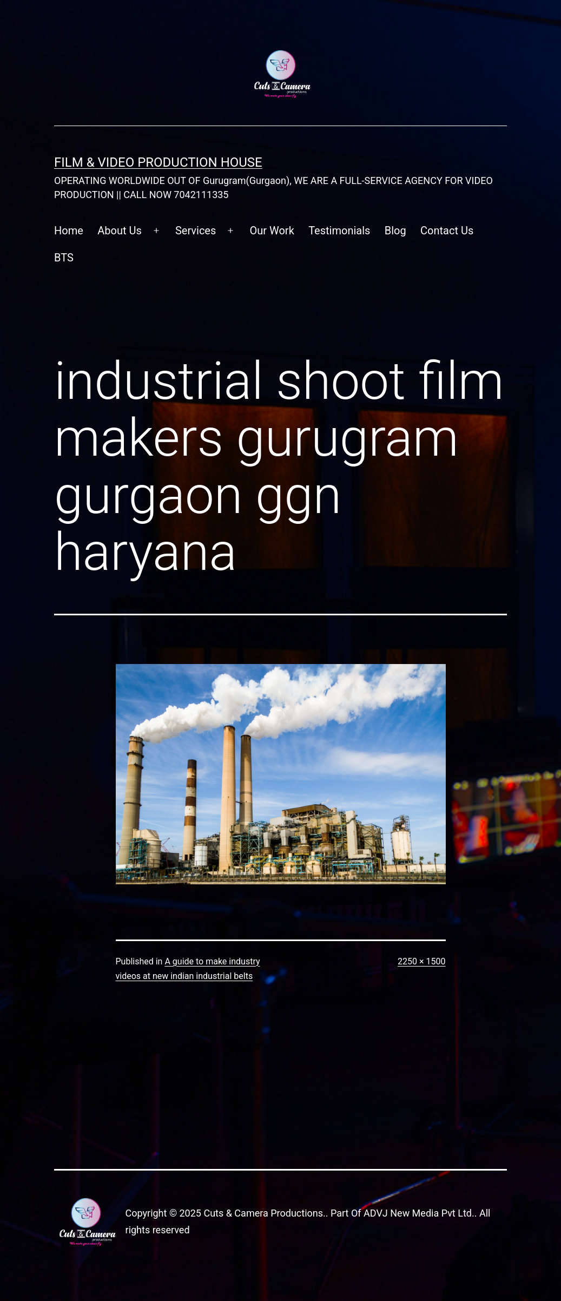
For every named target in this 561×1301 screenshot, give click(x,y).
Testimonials (339, 230)
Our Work (271, 230)
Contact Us (446, 230)
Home (68, 230)
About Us (119, 230)
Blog (395, 230)
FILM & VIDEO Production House (158, 162)
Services (195, 230)
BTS (64, 257)
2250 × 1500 (421, 961)
